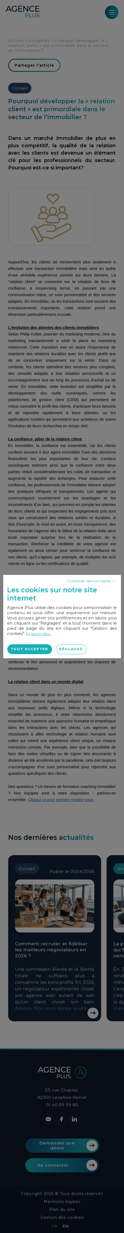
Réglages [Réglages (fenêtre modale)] (71, 649)
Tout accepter (29, 649)
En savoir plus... (39, 633)
